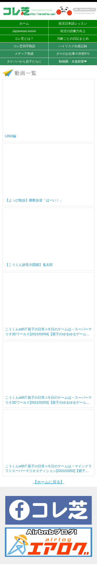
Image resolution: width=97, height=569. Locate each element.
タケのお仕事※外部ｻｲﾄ (73, 53)
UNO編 (10, 136)
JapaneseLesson (24, 31)
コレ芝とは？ (24, 38)
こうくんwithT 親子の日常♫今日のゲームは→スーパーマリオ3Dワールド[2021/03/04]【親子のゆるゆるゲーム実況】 (48, 331)
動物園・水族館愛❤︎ (73, 61)
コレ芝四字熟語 (24, 46)
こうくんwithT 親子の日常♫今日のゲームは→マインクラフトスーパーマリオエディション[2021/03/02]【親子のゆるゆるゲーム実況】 (48, 468)
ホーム (24, 23)
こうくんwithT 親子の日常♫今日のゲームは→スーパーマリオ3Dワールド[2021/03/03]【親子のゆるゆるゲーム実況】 (48, 400)
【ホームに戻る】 (48, 482)
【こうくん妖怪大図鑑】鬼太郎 (29, 265)
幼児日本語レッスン (73, 23)
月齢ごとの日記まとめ (73, 38)
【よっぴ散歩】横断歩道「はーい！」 (34, 200)
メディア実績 (24, 53)
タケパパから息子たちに (24, 61)
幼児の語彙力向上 (73, 31)
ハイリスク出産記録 (73, 46)
